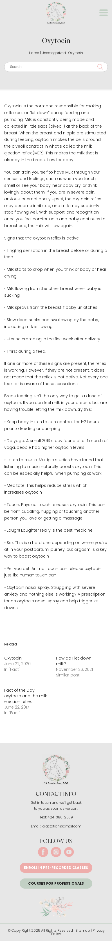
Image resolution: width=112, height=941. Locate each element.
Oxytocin (13, 658)
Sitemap (82, 930)
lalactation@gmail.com (61, 826)
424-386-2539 (60, 817)
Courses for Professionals (56, 883)
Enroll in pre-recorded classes (56, 867)
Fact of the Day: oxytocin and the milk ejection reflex (25, 695)
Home (34, 52)
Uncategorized (54, 52)
